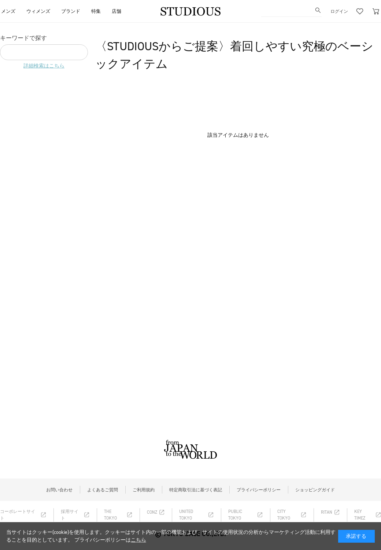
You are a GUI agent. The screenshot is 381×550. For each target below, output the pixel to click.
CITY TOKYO (283, 515)
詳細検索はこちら (43, 65)
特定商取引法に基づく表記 (195, 490)
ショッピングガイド (315, 490)
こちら (138, 539)
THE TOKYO (110, 515)
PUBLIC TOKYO (235, 515)
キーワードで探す (23, 38)
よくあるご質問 (102, 490)
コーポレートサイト (17, 515)
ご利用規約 (144, 490)
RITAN (326, 512)
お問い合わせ (59, 490)
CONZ (152, 512)
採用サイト (69, 515)
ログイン (339, 11)
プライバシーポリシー (259, 490)
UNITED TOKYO (186, 515)
